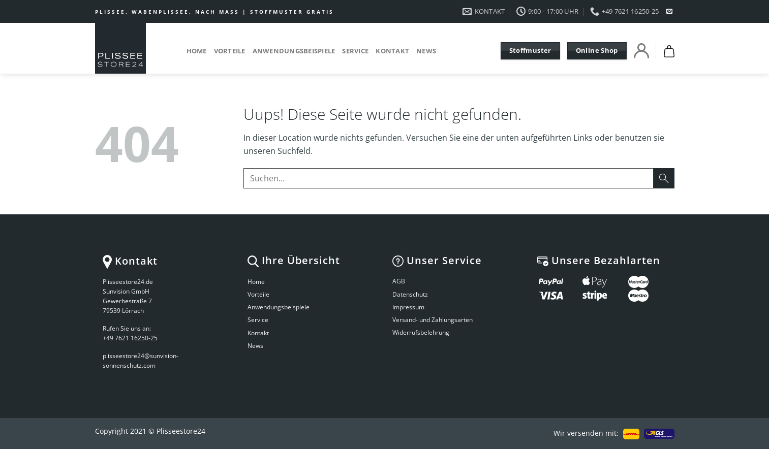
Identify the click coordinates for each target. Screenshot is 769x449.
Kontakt (392, 50)
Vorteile (229, 50)
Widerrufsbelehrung (420, 332)
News (426, 50)
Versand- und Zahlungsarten (432, 319)
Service (355, 50)
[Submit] (664, 178)
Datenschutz (410, 294)
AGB (398, 281)
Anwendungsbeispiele (294, 50)
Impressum (408, 307)
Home (197, 50)
